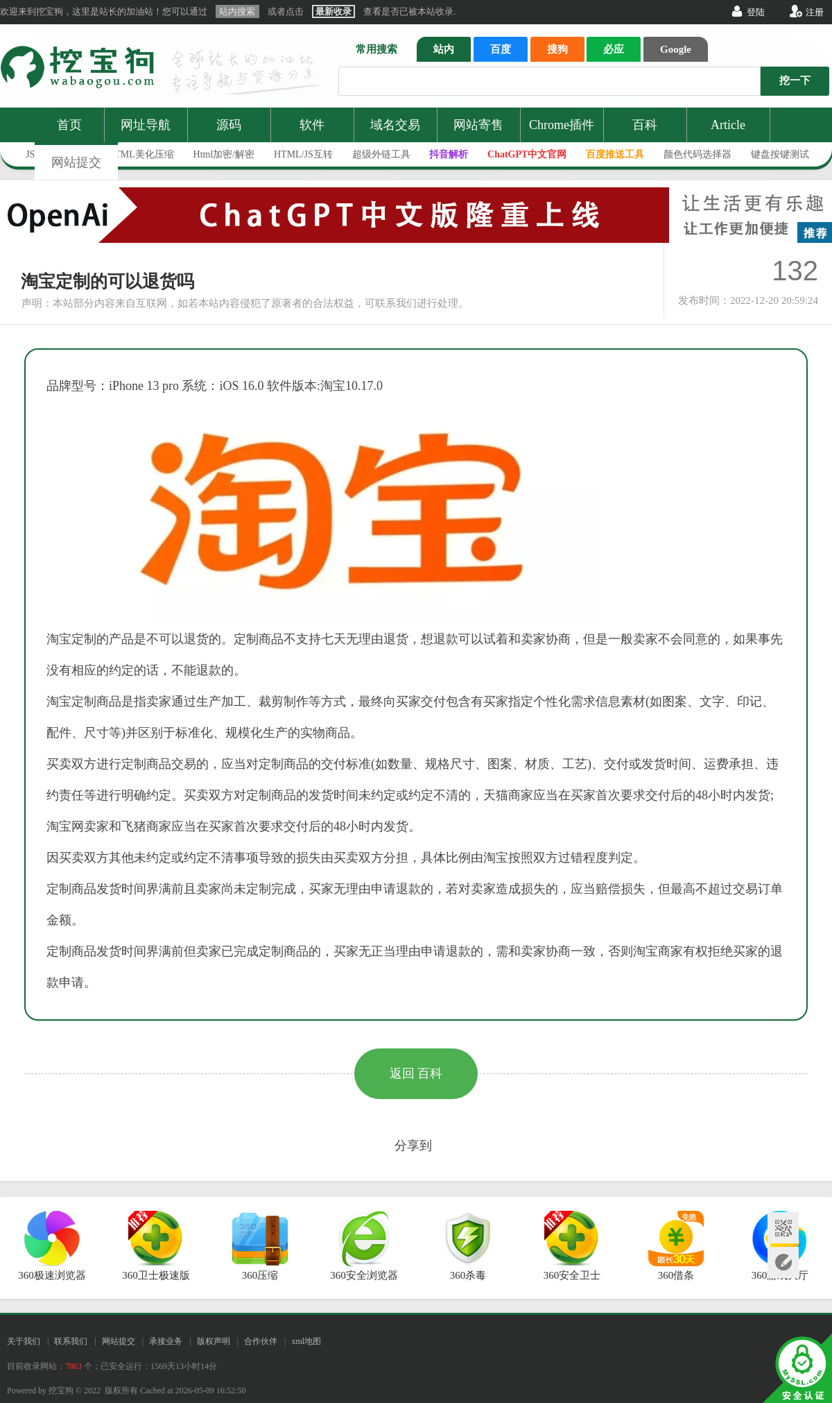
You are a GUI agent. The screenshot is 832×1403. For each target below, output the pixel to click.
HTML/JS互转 (303, 154)
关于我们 (23, 1341)
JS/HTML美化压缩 (135, 154)
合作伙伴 (260, 1341)
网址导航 (146, 125)
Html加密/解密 (224, 154)
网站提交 (76, 162)
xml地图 (306, 1341)
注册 (815, 12)
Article (728, 125)
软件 (312, 125)
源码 (228, 125)
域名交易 (395, 125)
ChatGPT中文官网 (526, 154)
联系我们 (70, 1341)
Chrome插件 (561, 125)
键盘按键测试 (780, 154)
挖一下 (795, 80)
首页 (69, 125)
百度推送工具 (615, 154)
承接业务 (165, 1341)
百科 (644, 125)
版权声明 (213, 1341)
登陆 (756, 12)
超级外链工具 (381, 154)
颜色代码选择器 (697, 154)
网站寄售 (478, 125)
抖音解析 (448, 154)
